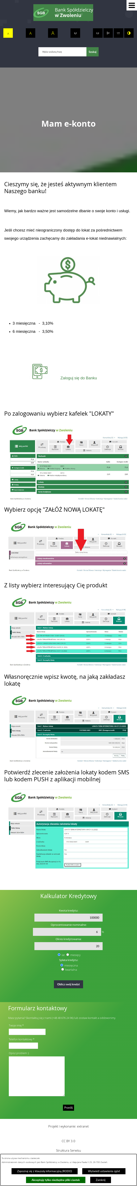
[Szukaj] (92, 51)
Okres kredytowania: (68, 939)
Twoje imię (15, 1025)
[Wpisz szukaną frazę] (62, 51)
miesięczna (71, 965)
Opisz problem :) (19, 1053)
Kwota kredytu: (68, 910)
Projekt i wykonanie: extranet (68, 1126)
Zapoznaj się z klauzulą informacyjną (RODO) (44, 1171)
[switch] (75, 33)
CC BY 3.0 (68, 1141)
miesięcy (75, 955)
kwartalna (71, 969)
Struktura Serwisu (68, 1150)
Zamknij (100, 1180)
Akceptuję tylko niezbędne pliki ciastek (55, 1180)
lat (63, 955)
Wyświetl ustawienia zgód (104, 1171)
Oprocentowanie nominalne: (68, 925)
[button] (132, 5)
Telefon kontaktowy (20, 1039)
